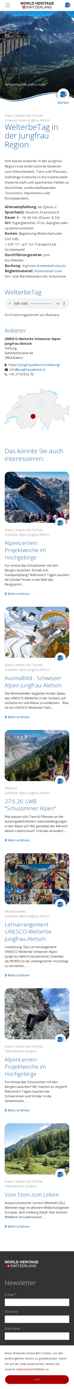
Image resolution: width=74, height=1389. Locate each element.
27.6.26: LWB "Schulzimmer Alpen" (30, 804)
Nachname (12, 1328)
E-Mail (10, 1294)
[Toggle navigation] (9, 5)
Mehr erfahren (17, 594)
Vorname (11, 1311)
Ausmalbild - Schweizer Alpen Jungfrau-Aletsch (33, 681)
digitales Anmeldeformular (44, 265)
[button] (5, 56)
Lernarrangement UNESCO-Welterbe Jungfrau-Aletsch (28, 931)
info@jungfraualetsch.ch (27, 369)
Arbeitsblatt (44, 271)
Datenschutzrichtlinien (30, 1369)
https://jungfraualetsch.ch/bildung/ (34, 365)
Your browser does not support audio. (37, 303)
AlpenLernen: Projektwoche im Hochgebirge (25, 550)
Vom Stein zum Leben (32, 1194)
